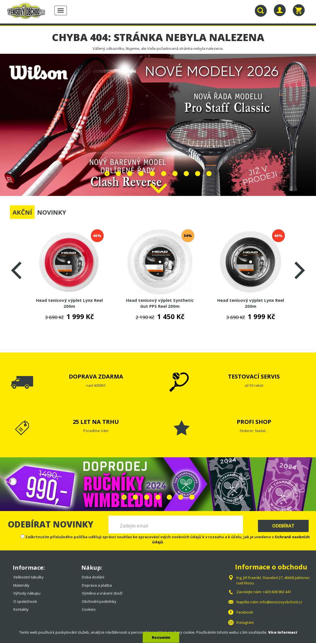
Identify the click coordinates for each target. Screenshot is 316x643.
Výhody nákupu (26, 593)
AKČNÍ (22, 212)
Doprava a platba (97, 585)
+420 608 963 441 (277, 591)
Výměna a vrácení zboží (102, 593)
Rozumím (161, 637)
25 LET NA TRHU (96, 422)
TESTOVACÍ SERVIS (254, 376)
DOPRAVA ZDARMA (96, 376)
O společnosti (25, 601)
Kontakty (21, 609)
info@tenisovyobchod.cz (281, 601)
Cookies (89, 609)
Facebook (244, 612)
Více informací (282, 632)
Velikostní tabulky (28, 577)
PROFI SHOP (254, 422)
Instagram (245, 622)
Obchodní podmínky (99, 601)
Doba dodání (93, 577)
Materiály (21, 585)
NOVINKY (51, 212)
